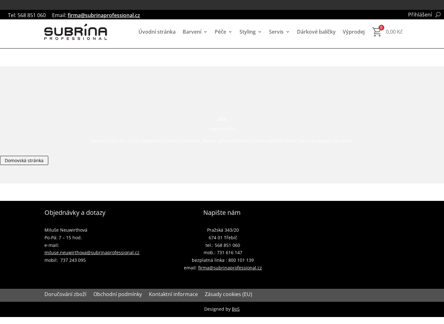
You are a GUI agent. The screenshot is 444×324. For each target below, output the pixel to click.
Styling (247, 31)
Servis (276, 31)
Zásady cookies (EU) (228, 295)
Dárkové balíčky (316, 31)
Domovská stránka (24, 160)
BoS (236, 309)
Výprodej (354, 31)
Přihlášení (420, 15)
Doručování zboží (65, 295)
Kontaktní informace (173, 295)
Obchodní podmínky (117, 295)
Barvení (192, 31)
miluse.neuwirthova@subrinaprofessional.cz (91, 252)
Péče (220, 31)
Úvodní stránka (157, 31)
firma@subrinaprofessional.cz (104, 15)
